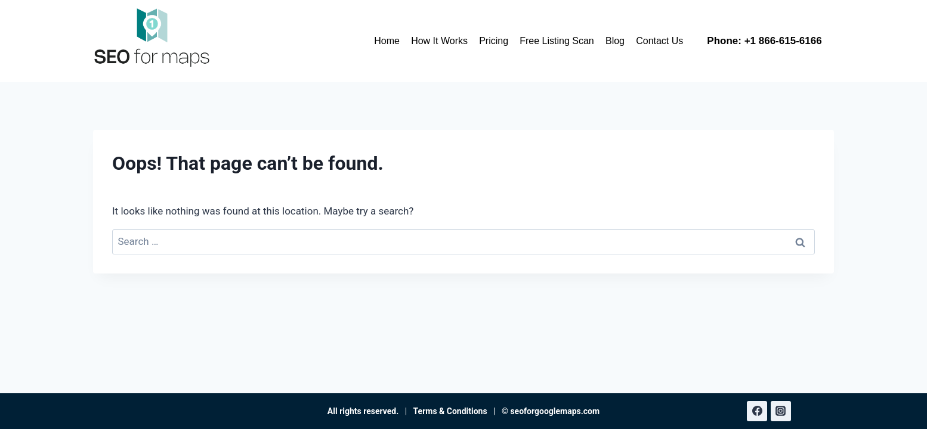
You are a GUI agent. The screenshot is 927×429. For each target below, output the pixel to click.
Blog (615, 41)
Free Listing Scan (557, 41)
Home (387, 41)
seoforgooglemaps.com (555, 411)
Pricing (493, 41)
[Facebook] (757, 411)
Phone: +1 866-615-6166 (764, 40)
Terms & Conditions (450, 411)
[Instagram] (781, 411)
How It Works (439, 41)
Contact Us (659, 41)
